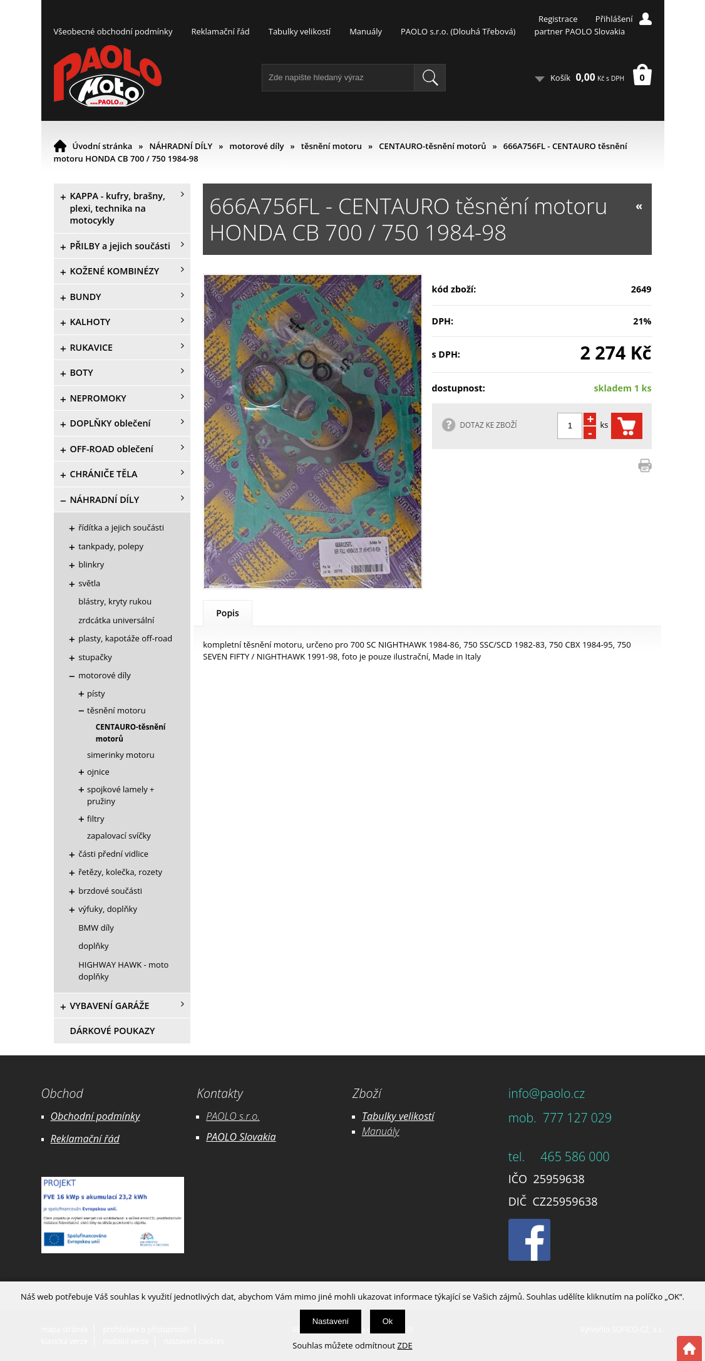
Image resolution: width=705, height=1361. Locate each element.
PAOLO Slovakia (240, 1137)
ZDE (405, 1345)
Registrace (558, 18)
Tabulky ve (385, 1116)
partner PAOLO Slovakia (579, 31)
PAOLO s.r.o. (233, 1116)
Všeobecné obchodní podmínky (113, 31)
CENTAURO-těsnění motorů (432, 146)
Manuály (365, 31)
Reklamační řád (220, 31)
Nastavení (330, 1321)
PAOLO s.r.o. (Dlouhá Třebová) (458, 31)
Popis (227, 613)
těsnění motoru (331, 146)
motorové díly (256, 146)
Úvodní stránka (103, 146)
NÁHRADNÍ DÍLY (181, 146)
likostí (421, 1116)
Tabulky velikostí (300, 31)
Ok (388, 1321)
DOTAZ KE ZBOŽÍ (488, 425)
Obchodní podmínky (95, 1116)
